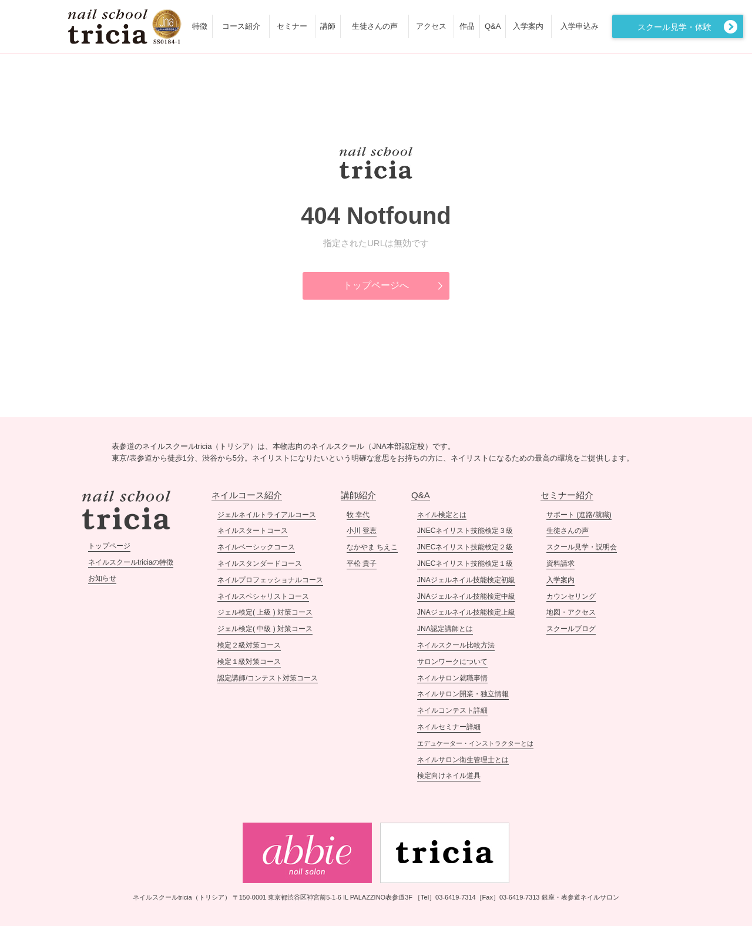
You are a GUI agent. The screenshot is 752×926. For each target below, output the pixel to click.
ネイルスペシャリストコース (263, 596)
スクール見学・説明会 (581, 547)
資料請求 (560, 563)
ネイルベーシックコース (256, 547)
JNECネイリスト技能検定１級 (465, 563)
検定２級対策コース (249, 645)
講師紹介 (358, 495)
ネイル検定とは (441, 515)
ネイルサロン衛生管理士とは (463, 760)
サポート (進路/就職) (579, 515)
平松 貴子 (362, 563)
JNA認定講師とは (445, 629)
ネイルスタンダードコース (259, 563)
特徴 (199, 26)
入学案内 (528, 26)
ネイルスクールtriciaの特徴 (130, 562)
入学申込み (579, 26)
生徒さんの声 (375, 26)
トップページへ (376, 285)
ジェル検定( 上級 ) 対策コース (265, 612)
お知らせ (102, 578)
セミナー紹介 (566, 495)
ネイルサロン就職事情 (452, 678)
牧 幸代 (358, 515)
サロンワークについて (452, 661)
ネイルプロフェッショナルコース (270, 580)
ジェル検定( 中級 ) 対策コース (265, 629)
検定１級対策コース (249, 661)
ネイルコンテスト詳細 (452, 710)
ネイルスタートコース (252, 530)
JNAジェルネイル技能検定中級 (466, 596)
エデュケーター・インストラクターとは (475, 743)
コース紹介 (241, 26)
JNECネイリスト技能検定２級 (465, 547)
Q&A (493, 26)
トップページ (109, 546)
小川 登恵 (362, 530)
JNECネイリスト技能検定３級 (465, 530)
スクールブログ (571, 629)
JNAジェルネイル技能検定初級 (466, 580)
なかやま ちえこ (372, 547)
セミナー (292, 26)
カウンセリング (571, 596)
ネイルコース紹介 (247, 495)
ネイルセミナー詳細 (449, 727)
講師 (327, 26)
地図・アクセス (571, 612)
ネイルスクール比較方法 (456, 645)
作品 (467, 26)
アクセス (431, 26)
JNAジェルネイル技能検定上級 (466, 612)
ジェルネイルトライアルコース (266, 515)
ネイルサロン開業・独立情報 (463, 694)
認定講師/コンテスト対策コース (267, 678)
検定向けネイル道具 (449, 775)
